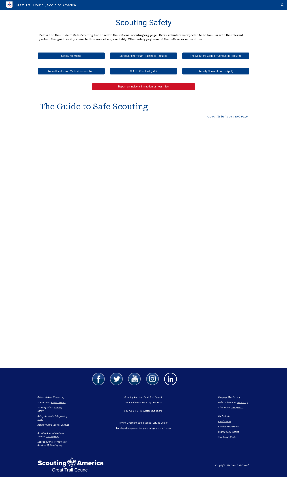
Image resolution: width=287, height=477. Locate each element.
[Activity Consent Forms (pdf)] (215, 71)
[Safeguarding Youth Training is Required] (143, 55)
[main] (143, 23)
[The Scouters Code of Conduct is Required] (215, 55)
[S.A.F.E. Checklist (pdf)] (143, 71)
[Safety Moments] (71, 55)
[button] (282, 5)
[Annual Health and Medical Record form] (71, 71)
